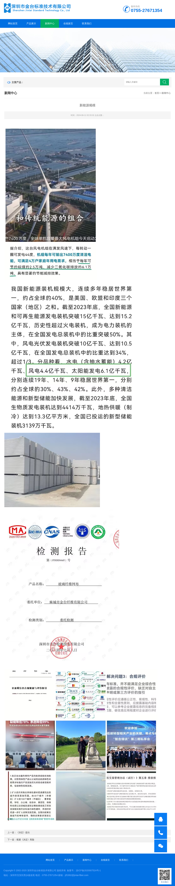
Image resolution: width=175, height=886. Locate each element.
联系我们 (86, 23)
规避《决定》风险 (25, 839)
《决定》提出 (23, 832)
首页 (157, 93)
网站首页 (13, 23)
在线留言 (68, 23)
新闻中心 (50, 23)
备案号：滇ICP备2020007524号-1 (84, 870)
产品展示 (31, 23)
